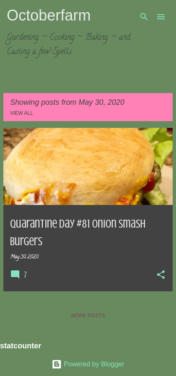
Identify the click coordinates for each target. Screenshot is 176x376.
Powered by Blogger (88, 364)
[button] (161, 275)
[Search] (144, 17)
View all (21, 113)
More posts (88, 316)
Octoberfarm (49, 15)
